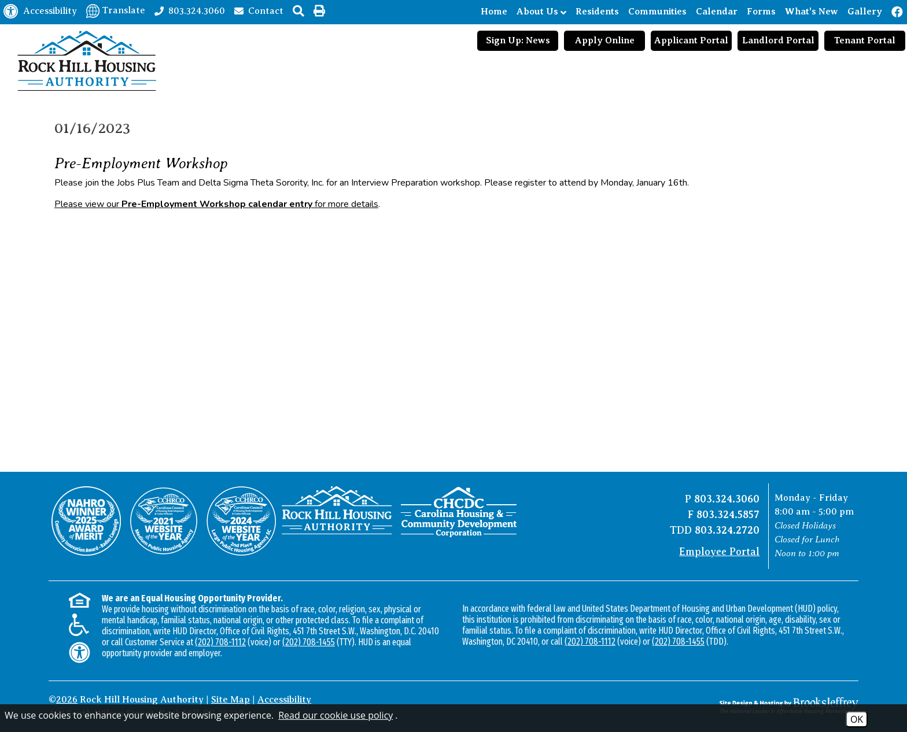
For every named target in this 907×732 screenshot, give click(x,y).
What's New (811, 11)
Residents (597, 11)
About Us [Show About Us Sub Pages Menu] (541, 11)
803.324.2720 (727, 530)
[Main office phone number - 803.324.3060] (189, 10)
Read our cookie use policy (335, 715)
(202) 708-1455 (308, 642)
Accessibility (284, 699)
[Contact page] (258, 10)
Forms (761, 11)
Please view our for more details (216, 204)
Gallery (864, 11)
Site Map (230, 699)
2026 (67, 699)
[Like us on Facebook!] (897, 12)
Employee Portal (719, 551)
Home (494, 11)
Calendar (717, 11)
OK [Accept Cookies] (856, 719)
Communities (657, 11)
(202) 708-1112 (220, 642)
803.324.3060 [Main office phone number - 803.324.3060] (726, 499)
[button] (298, 11)
